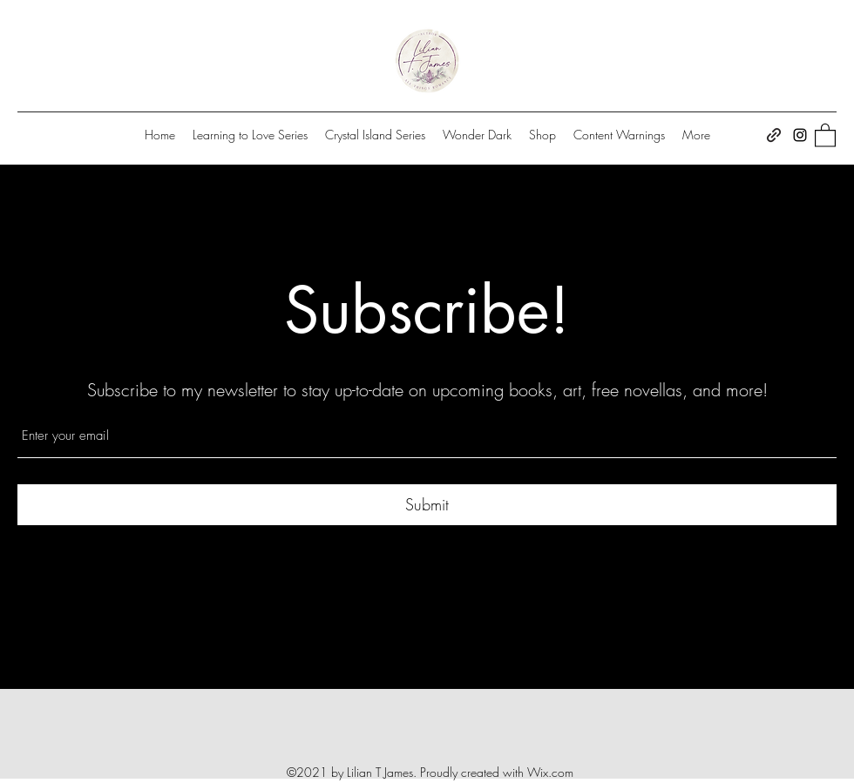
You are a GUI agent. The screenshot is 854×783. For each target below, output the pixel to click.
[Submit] (427, 504)
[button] (825, 134)
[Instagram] (800, 135)
